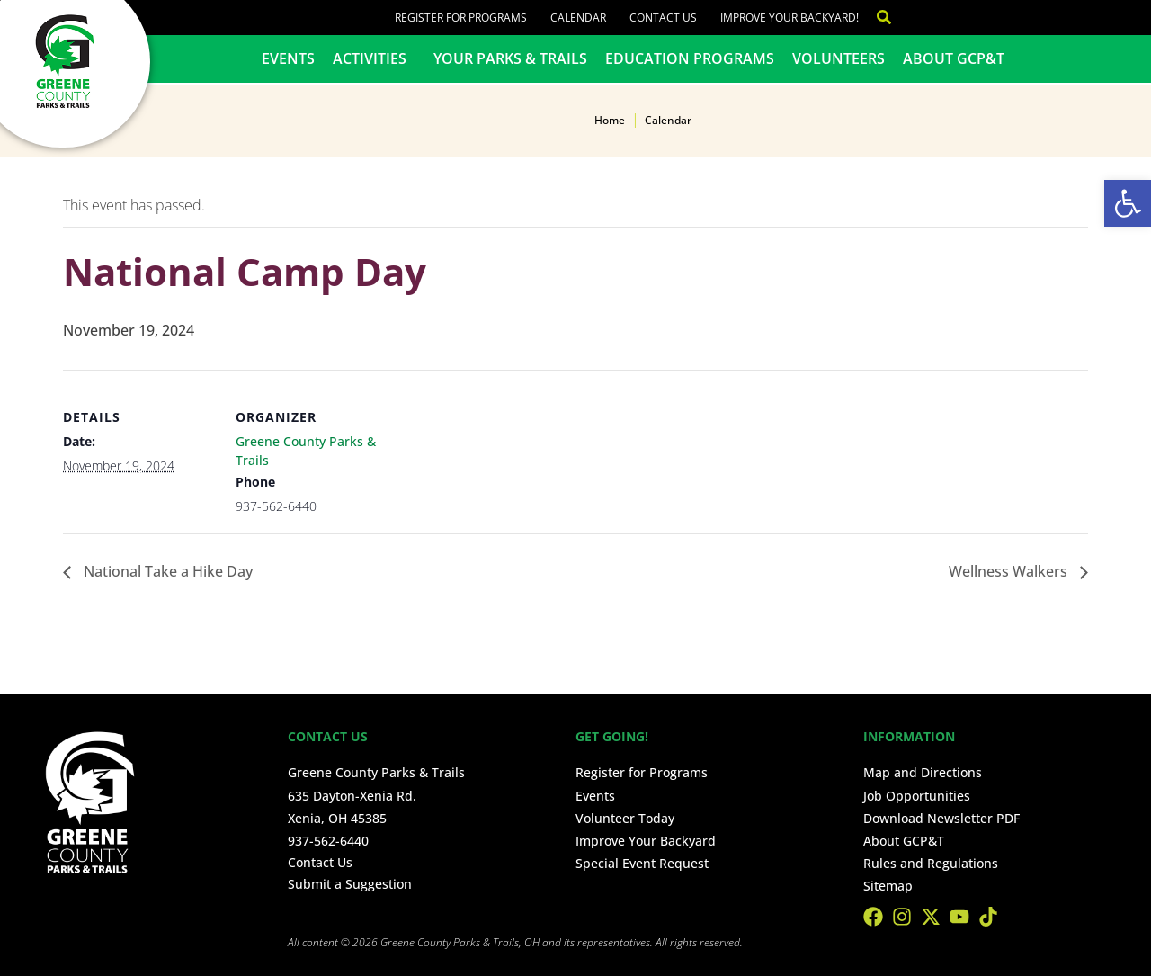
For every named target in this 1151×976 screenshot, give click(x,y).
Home (609, 120)
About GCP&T (953, 58)
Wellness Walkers (1010, 571)
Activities (374, 58)
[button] (1127, 203)
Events (288, 58)
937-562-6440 (328, 840)
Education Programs (689, 58)
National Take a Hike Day (166, 571)
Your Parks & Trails (510, 58)
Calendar (578, 17)
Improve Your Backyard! (789, 17)
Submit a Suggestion (350, 883)
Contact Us (663, 17)
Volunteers (838, 58)
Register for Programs (461, 17)
